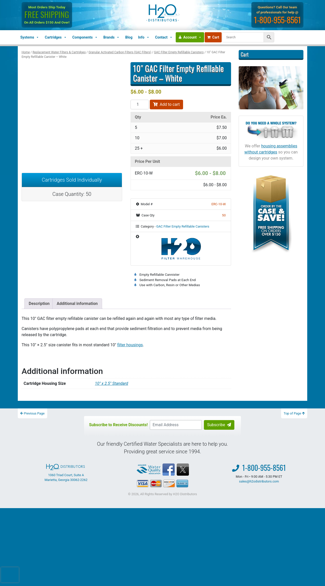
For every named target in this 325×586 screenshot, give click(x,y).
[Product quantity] (140, 104)
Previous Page (32, 413)
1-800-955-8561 (278, 20)
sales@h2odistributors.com (259, 481)
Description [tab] (39, 303)
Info (144, 37)
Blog (129, 37)
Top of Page (294, 413)
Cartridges (56, 37)
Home (26, 52)
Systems (29, 37)
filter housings (130, 344)
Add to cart (166, 104)
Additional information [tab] (77, 303)
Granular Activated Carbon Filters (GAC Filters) (120, 52)
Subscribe (219, 424)
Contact (164, 37)
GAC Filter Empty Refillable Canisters (179, 52)
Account (192, 37)
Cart (213, 37)
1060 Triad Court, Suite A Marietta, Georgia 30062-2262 (65, 473)
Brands (111, 37)
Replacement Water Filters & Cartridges (59, 52)
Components (85, 37)
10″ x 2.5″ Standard (111, 383)
